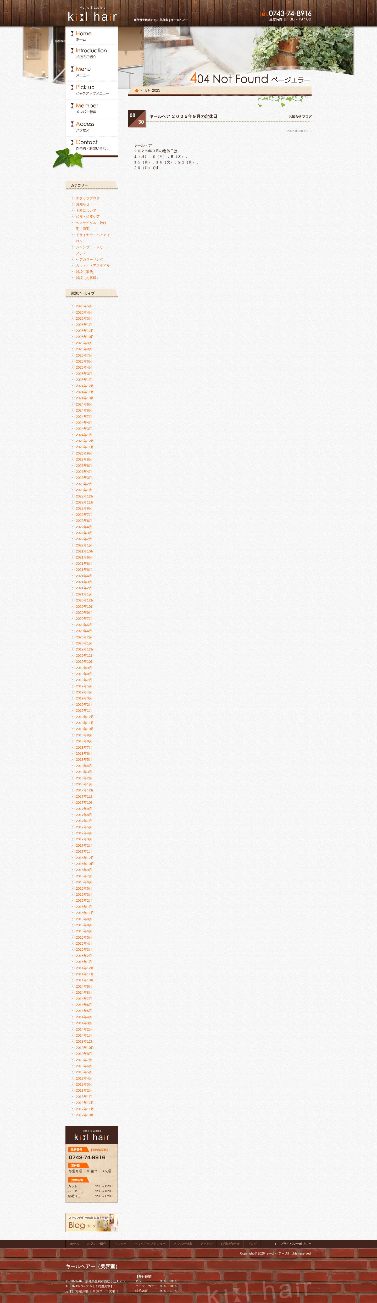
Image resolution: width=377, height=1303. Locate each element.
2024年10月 (85, 398)
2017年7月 (84, 821)
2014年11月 (85, 974)
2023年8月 (84, 459)
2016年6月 (84, 882)
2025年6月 (84, 361)
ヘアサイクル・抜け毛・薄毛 (91, 226)
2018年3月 (84, 772)
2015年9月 (84, 919)
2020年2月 (84, 637)
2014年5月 (84, 1011)
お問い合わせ (230, 1244)
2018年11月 (85, 723)
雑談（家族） (86, 272)
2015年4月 (84, 943)
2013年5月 (84, 1072)
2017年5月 (84, 827)
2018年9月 (84, 735)
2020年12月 (85, 600)
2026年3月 (84, 318)
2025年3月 (84, 374)
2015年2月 (84, 956)
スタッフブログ (88, 198)
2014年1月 (84, 1035)
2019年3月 (84, 698)
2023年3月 (84, 478)
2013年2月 (84, 1090)
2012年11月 (85, 1109)
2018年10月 (85, 729)
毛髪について (86, 210)
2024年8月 (84, 410)
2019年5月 (84, 686)
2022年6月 (84, 521)
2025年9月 (84, 343)
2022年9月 (84, 508)
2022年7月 (84, 515)
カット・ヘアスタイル (93, 265)
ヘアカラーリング (89, 259)
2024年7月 (84, 417)
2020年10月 (85, 607)
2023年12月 (85, 441)
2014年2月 (84, 1029)
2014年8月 (84, 992)
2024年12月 (85, 386)
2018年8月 (84, 741)
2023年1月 (84, 490)
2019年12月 (85, 649)
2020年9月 (84, 613)
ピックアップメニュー (150, 1244)
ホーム (74, 1244)
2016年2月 (84, 900)
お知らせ (295, 116)
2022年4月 (84, 527)
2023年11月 (85, 447)
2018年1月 (84, 784)
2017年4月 (84, 833)
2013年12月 (85, 1041)
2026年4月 (84, 312)
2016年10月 (85, 864)
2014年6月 (84, 1005)
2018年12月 (85, 717)
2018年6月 (84, 753)
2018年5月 (84, 760)
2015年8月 (84, 925)
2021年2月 (84, 588)
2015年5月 (84, 937)
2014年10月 (85, 980)
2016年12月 (85, 858)
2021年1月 (84, 594)
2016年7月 (84, 876)
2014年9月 (84, 986)
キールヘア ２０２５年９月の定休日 (183, 116)
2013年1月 (84, 1097)
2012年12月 (85, 1103)
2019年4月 (84, 692)
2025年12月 (85, 331)
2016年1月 (84, 907)
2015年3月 (84, 949)
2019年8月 (84, 674)
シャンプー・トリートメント (93, 250)
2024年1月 (84, 435)
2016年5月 (84, 888)
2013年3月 (84, 1084)
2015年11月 (85, 913)
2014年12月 (85, 968)
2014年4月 (84, 1017)
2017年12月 (85, 790)
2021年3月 (84, 582)
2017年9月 (84, 809)
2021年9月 (84, 557)
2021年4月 (84, 576)
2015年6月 (84, 931)
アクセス (206, 1244)
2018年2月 (84, 778)
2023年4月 (84, 472)
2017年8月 (84, 815)
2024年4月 (84, 423)
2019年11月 (85, 656)
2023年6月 (84, 466)
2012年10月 (85, 1115)
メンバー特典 (183, 1244)
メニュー (120, 1244)
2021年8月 (84, 564)
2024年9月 (84, 404)
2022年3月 (84, 533)
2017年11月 (85, 796)
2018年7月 (84, 747)
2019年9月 (84, 668)
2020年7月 (84, 619)
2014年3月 (84, 1023)
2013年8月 (84, 1054)
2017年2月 (84, 845)
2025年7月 (84, 355)
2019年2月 (84, 705)
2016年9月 (84, 870)
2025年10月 (85, 337)
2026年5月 (84, 306)
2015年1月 (84, 962)
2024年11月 (85, 392)
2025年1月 (84, 380)
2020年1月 (84, 643)
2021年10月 (85, 551)
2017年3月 (84, 839)
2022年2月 (84, 539)
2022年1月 (84, 545)
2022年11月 (85, 502)
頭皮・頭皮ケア (88, 216)
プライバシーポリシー (296, 1244)
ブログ (307, 116)
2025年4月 (84, 367)
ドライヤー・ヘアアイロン (93, 238)
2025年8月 (84, 349)
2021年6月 (84, 570)
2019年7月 (84, 680)
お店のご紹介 (96, 1244)
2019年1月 (84, 711)
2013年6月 (84, 1066)
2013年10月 (85, 1048)
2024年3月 (84, 429)
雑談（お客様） (88, 278)
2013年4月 (84, 1078)
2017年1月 (84, 851)
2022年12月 (85, 496)
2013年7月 (84, 1060)
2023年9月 (84, 453)
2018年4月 (84, 766)
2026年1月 (84, 325)
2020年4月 (84, 631)
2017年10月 (85, 802)
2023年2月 (84, 484)
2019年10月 (85, 662)
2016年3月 (84, 894)
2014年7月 (84, 999)
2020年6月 (84, 625)
